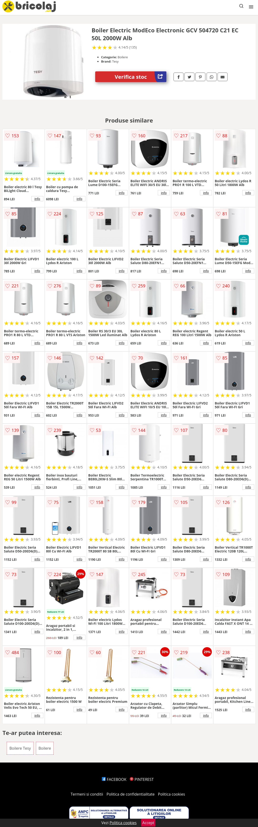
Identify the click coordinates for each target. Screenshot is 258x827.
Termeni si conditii (87, 794)
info (37, 199)
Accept (148, 822)
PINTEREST (142, 779)
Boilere (45, 748)
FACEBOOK (114, 779)
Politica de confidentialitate (131, 794)
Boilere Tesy (20, 748)
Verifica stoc (140, 76)
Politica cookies (171, 794)
